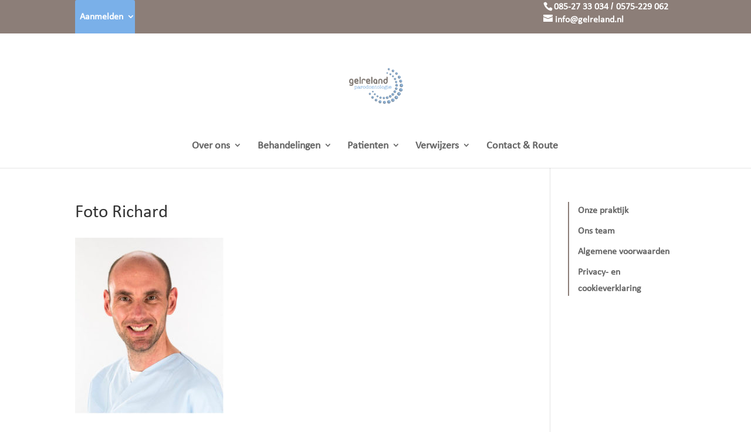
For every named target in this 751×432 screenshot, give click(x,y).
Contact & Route (522, 146)
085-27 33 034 (581, 6)
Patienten (367, 146)
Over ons (211, 146)
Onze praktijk (603, 209)
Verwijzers (437, 146)
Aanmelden (101, 16)
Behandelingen (289, 146)
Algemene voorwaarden (623, 250)
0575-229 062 (642, 6)
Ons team (596, 230)
